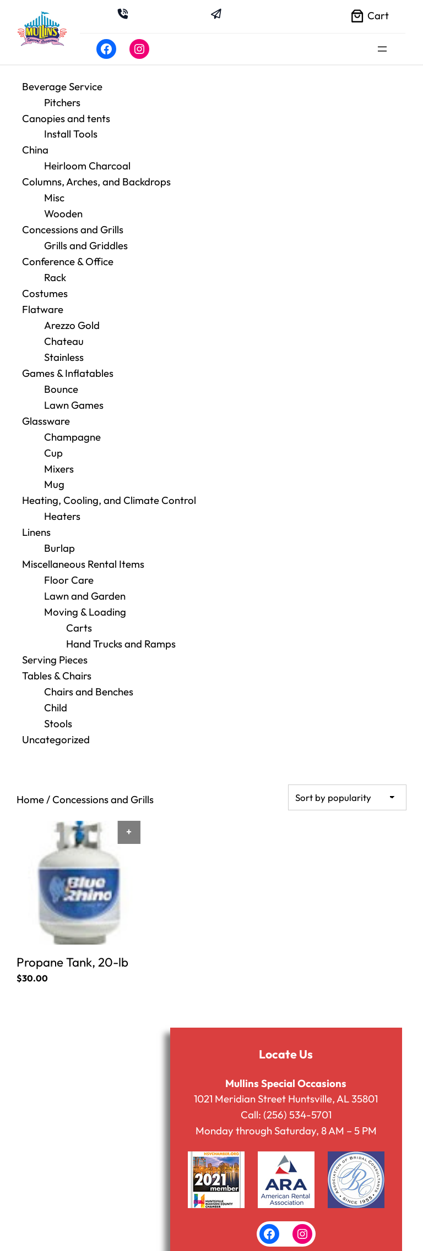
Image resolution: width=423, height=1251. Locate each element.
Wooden (63, 209)
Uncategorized (56, 718)
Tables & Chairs (56, 656)
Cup (53, 440)
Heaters (62, 502)
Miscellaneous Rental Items (83, 549)
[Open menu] (382, 49)
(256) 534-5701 (297, 1091)
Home (30, 777)
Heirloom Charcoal (87, 163)
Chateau (64, 332)
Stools (58, 703)
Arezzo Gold (72, 317)
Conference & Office (67, 255)
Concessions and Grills (72, 225)
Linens (36, 518)
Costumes (45, 286)
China (35, 148)
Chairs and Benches (88, 672)
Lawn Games (74, 394)
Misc (54, 194)
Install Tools (70, 132)
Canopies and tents (66, 117)
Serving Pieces (55, 641)
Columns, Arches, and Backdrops (96, 178)
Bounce (61, 379)
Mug (54, 472)
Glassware (46, 409)
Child (55, 687)
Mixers (59, 456)
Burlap (59, 533)
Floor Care (69, 564)
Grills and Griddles (86, 240)
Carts (79, 610)
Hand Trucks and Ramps (121, 626)
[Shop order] (347, 775)
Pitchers (62, 101)
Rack (55, 271)
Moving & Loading (85, 595)
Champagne (72, 425)
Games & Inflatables (67, 363)
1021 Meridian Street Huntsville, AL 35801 (286, 1076)
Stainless (64, 348)
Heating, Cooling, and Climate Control (109, 487)
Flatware (42, 302)
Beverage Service (62, 86)
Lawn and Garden (85, 579)
